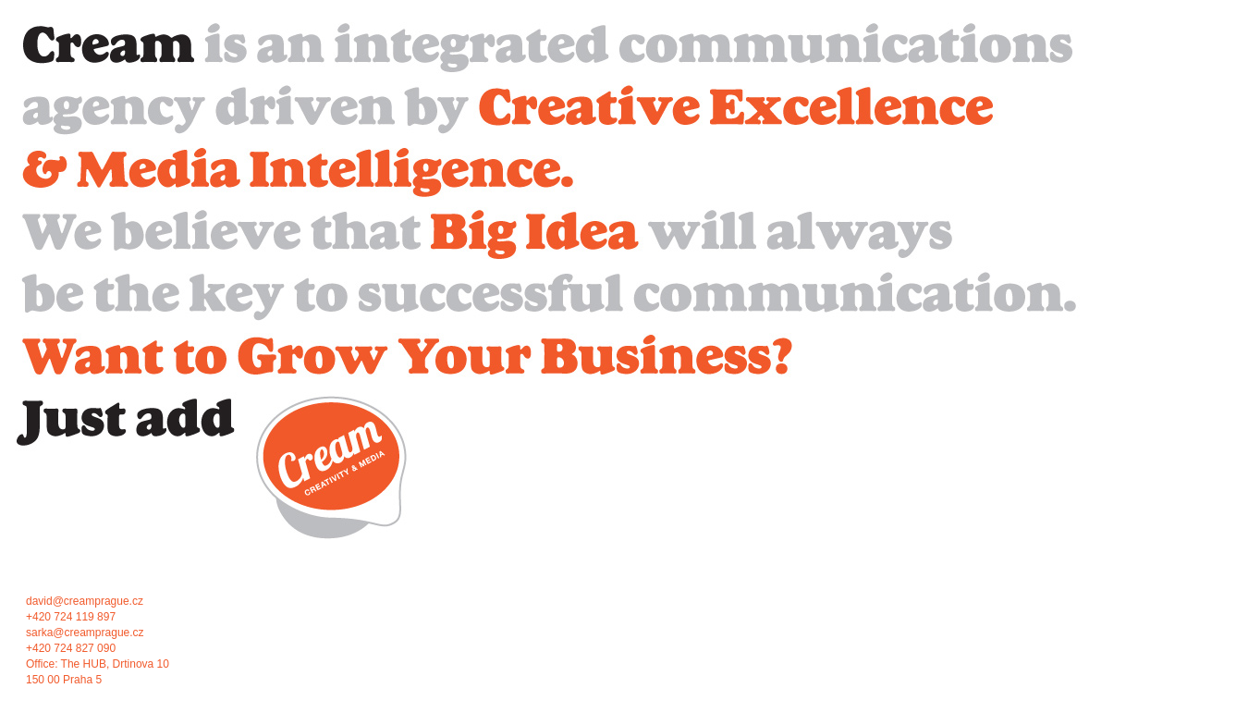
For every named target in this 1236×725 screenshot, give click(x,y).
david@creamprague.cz (84, 601)
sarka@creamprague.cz (85, 632)
